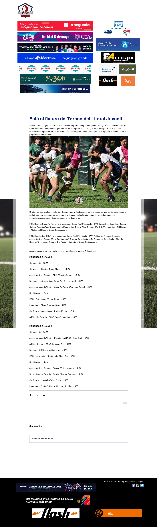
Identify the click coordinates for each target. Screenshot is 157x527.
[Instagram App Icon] (137, 485)
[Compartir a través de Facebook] (30, 395)
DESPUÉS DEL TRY (53, 9)
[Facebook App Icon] (133, 485)
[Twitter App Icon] (142, 485)
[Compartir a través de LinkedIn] (43, 395)
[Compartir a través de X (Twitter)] (37, 395)
